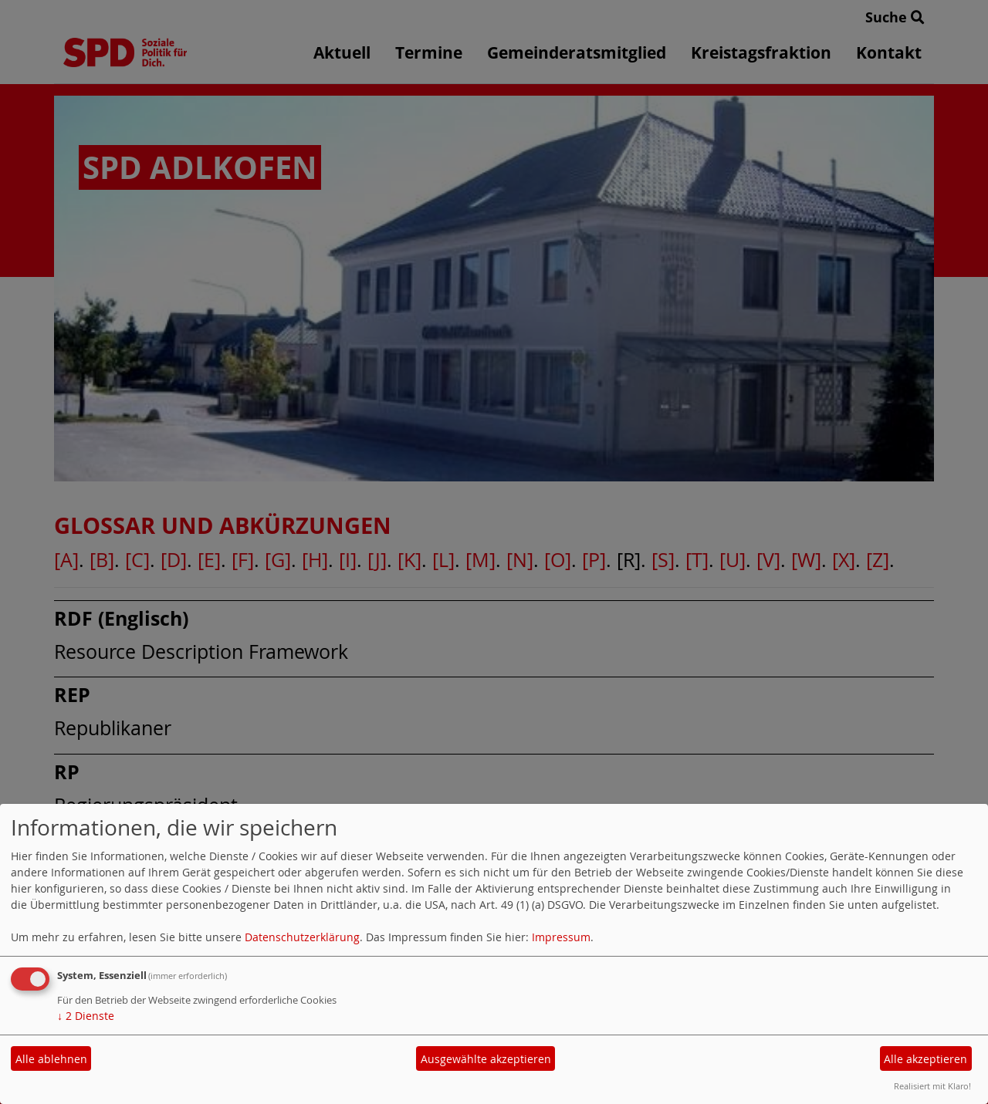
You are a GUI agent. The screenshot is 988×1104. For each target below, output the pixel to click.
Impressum (561, 937)
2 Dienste (85, 1015)
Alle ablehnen (51, 1059)
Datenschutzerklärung (302, 937)
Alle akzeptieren (925, 1059)
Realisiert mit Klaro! (932, 1086)
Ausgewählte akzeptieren (486, 1059)
